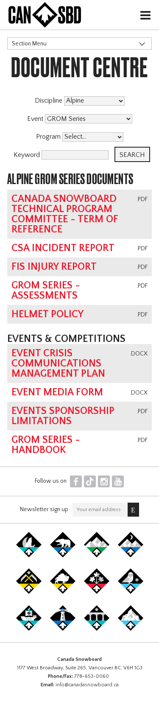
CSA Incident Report (62, 248)
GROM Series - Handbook (45, 445)
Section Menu (29, 43)
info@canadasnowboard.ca (87, 685)
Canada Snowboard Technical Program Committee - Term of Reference (64, 214)
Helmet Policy (47, 314)
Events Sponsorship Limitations (62, 416)
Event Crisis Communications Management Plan (58, 363)
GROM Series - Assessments (45, 290)
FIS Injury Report (54, 266)
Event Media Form (57, 392)
